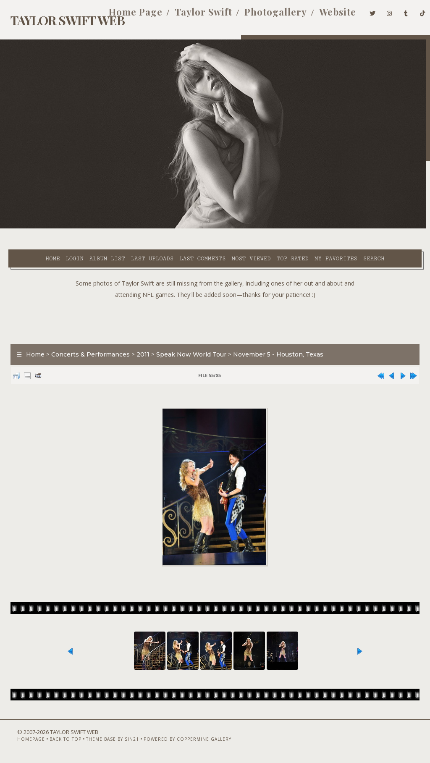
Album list (83, 227)
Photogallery (263, 16)
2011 (138, 343)
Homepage (18, 741)
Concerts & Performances (86, 343)
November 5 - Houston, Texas (274, 343)
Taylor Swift (191, 16)
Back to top (52, 741)
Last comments (178, 227)
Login (50, 227)
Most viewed (226, 227)
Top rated (268, 227)
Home (28, 227)
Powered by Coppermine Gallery (174, 741)
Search (176, 236)
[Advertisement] (215, 308)
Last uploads (127, 227)
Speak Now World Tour (187, 343)
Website (325, 16)
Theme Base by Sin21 (99, 741)
